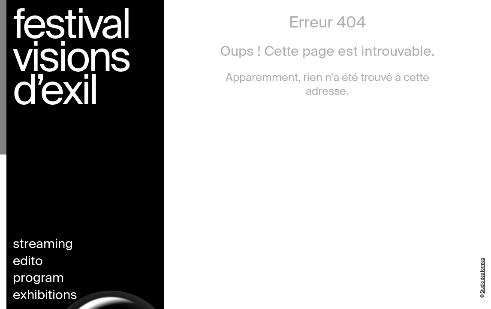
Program (38, 278)
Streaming (43, 244)
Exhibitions (45, 295)
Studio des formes (482, 276)
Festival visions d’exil (71, 60)
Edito (28, 261)
